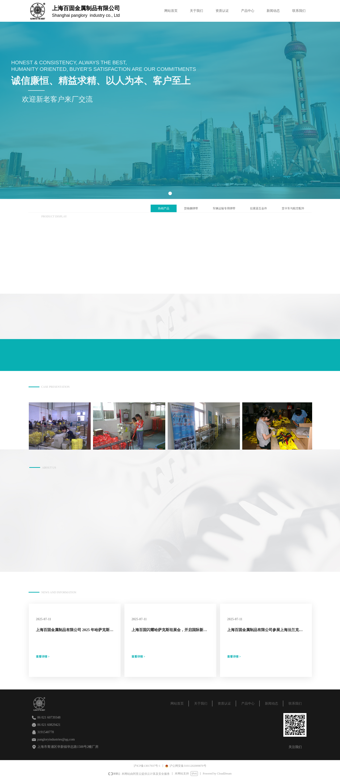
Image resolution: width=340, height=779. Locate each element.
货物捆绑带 (191, 208)
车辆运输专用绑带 (224, 208)
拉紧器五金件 (258, 208)
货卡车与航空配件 (293, 208)
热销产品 (163, 208)
